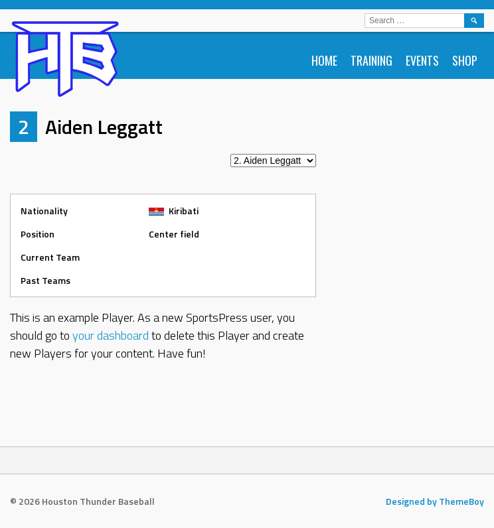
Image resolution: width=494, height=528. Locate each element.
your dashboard (110, 335)
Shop (464, 60)
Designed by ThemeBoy (435, 501)
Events (422, 60)
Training (371, 60)
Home (324, 60)
